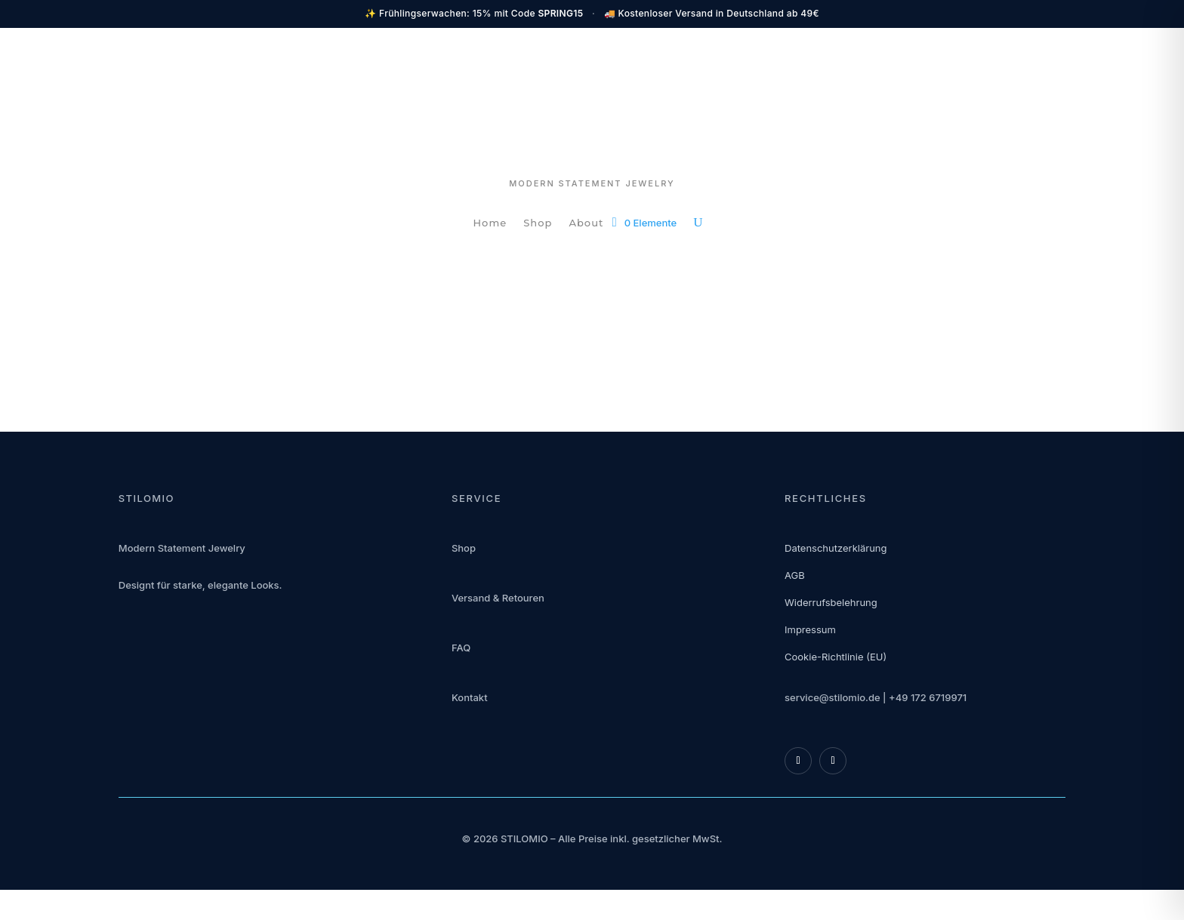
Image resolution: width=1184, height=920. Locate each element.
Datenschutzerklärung (835, 548)
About (586, 223)
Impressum (810, 629)
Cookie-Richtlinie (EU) (835, 657)
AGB (795, 575)
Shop (537, 223)
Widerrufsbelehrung (831, 602)
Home (490, 223)
